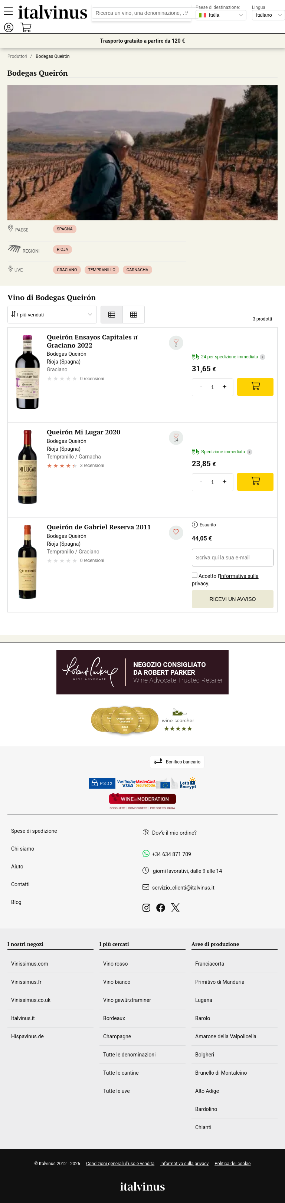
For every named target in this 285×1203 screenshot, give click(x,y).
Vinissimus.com (29, 964)
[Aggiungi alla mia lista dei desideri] (176, 343)
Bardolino (206, 1109)
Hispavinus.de (27, 1036)
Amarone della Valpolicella (225, 1036)
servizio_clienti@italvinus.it (183, 888)
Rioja (62, 249)
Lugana (203, 1000)
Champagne (117, 1036)
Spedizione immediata (222, 452)
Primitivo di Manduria (220, 982)
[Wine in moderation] (142, 802)
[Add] (255, 387)
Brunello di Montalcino (221, 1073)
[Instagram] (147, 909)
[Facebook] (162, 909)
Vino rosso (115, 964)
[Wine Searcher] (142, 720)
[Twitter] (177, 909)
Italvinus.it (23, 1018)
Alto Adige (207, 1091)
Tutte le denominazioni (129, 1055)
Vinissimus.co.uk (30, 1000)
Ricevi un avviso (233, 599)
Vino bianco (116, 982)
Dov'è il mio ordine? (174, 833)
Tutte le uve (116, 1091)
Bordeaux (114, 1018)
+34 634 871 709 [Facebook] (171, 854)
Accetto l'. (225, 577)
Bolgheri (204, 1055)
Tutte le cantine (121, 1073)
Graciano (67, 269)
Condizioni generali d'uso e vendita (120, 1163)
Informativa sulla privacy (225, 579)
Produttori (17, 56)
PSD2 (102, 783)
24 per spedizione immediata (228, 357)
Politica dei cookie (232, 1163)
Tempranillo (101, 269)
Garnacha (137, 269)
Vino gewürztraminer (127, 1000)
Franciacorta (209, 964)
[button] (8, 27)
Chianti (203, 1127)
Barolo (202, 1018)
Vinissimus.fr (26, 982)
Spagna (64, 229)
